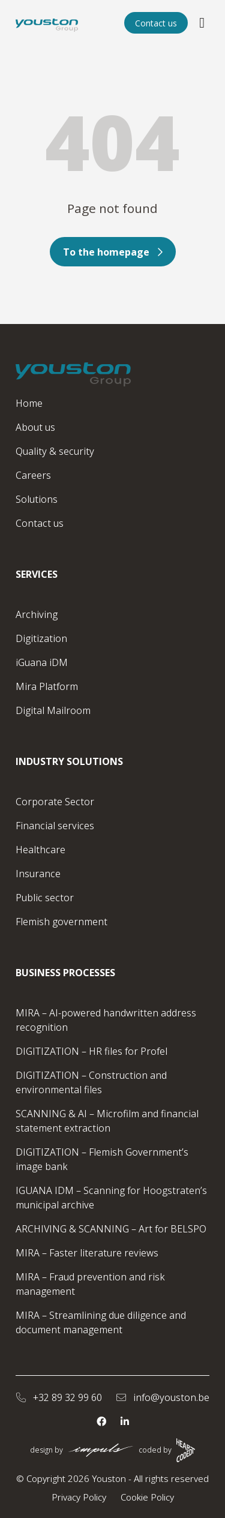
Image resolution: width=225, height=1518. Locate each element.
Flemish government (61, 921)
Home (29, 403)
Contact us (156, 23)
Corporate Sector (55, 801)
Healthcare (40, 849)
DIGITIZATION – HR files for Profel (91, 1051)
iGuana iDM (42, 662)
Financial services (55, 825)
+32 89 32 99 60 (59, 1397)
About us (35, 427)
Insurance (38, 873)
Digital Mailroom (53, 710)
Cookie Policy (147, 1497)
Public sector (45, 897)
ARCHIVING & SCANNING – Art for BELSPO (111, 1228)
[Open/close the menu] (202, 23)
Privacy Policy (79, 1497)
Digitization (41, 638)
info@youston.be (162, 1397)
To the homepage (113, 252)
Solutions (37, 499)
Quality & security (55, 451)
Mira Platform (47, 686)
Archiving (37, 614)
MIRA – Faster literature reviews (87, 1252)
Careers (33, 475)
